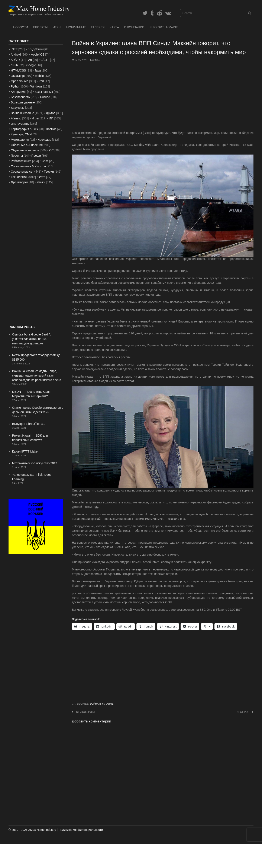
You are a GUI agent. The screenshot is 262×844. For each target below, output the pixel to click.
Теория (49, 171)
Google (31, 65)
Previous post (84, 712)
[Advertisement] (162, 96)
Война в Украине (101, 703)
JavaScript (18, 75)
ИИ (51, 118)
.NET (14, 49)
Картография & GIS (24, 129)
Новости (20, 27)
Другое (50, 113)
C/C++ (45, 60)
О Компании (134, 27)
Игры (57, 27)
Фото (42, 177)
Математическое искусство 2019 (34, 463)
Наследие (44, 139)
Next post (244, 712)
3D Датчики (35, 49)
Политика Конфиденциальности (80, 829)
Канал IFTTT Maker (25, 451)
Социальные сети (23, 171)
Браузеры (18, 107)
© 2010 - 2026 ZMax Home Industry (32, 829)
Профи (36, 155)
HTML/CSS (18, 70)
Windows (36, 86)
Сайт (45, 161)
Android (16, 54)
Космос (51, 129)
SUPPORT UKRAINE (163, 27)
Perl (41, 81)
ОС (51, 150)
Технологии (19, 177)
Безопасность (20, 97)
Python (15, 86)
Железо (16, 118)
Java (38, 70)
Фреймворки (19, 182)
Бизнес (45, 97)
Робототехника (21, 161)
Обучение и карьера (25, 150)
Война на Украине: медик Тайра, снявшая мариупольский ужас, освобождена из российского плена (36, 375)
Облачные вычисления (27, 145)
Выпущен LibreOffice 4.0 (28, 424)
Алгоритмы (18, 91)
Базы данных (44, 91)
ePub (14, 65)
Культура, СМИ (21, 134)
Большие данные (23, 102)
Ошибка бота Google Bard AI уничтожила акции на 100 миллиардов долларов (31, 339)
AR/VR (15, 60)
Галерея (98, 27)
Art (30, 60)
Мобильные (76, 27)
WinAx (96, 60)
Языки (40, 182)
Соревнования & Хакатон (28, 166)
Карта (114, 27)
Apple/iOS (37, 54)
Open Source (20, 81)
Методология (20, 139)
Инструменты (20, 123)
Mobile (39, 75)
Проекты (40, 27)
